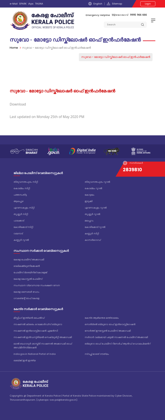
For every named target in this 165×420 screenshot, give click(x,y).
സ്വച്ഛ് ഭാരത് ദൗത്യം (97, 354)
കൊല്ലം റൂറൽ (93, 188)
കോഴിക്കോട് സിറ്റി (23, 227)
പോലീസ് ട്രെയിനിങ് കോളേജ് (30, 272)
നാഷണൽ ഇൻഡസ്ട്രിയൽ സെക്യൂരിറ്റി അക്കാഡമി (43, 337)
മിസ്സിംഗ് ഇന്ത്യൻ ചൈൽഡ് (29, 318)
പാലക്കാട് (19, 220)
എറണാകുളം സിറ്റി (24, 207)
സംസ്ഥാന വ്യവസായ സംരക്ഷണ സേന (37, 285)
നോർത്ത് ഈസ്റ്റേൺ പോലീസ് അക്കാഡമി (108, 330)
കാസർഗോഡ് (93, 240)
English (95, 3)
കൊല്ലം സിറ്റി (22, 188)
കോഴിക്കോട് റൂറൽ (95, 227)
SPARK (23, 3)
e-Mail (14, 3)
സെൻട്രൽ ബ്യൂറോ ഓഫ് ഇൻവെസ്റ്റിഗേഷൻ (110, 324)
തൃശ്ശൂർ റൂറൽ (92, 214)
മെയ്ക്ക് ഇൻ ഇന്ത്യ (25, 360)
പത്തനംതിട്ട (20, 194)
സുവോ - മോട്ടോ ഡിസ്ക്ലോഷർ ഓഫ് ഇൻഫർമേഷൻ (115, 57)
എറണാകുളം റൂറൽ (96, 207)
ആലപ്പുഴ (18, 201)
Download (18, 109)
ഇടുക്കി (88, 201)
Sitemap (114, 3)
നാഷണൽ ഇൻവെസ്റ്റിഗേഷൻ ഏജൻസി (36, 330)
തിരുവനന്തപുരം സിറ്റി (26, 182)
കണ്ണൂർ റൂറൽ (21, 240)
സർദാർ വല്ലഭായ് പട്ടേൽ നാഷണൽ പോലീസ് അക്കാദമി (116, 337)
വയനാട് (18, 233)
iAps (31, 3)
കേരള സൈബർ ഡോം (26, 291)
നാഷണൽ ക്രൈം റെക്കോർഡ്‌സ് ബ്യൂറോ (38, 324)
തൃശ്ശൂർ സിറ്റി (21, 214)
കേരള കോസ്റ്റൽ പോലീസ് (28, 279)
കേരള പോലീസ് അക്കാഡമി (29, 259)
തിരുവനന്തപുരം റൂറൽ (97, 182)
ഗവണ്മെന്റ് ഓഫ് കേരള (26, 298)
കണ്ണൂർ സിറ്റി (92, 233)
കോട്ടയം (89, 194)
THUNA (39, 3)
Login (148, 3)
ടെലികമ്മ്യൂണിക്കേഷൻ (27, 266)
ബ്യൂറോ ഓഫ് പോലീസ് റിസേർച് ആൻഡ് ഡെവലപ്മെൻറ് (117, 343)
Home (14, 47)
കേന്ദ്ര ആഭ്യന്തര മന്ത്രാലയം (102, 318)
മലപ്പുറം (89, 220)
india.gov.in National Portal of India (35, 354)
